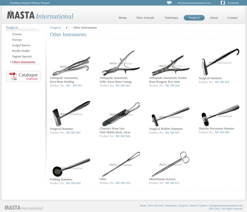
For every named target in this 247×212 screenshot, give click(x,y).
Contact (232, 17)
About (214, 17)
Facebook (233, 2)
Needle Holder (21, 51)
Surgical (55, 27)
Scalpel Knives (21, 45)
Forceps (17, 39)
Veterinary (171, 17)
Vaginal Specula (22, 56)
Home (123, 17)
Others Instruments (23, 62)
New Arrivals (145, 17)
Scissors (17, 34)
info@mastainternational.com (194, 2)
